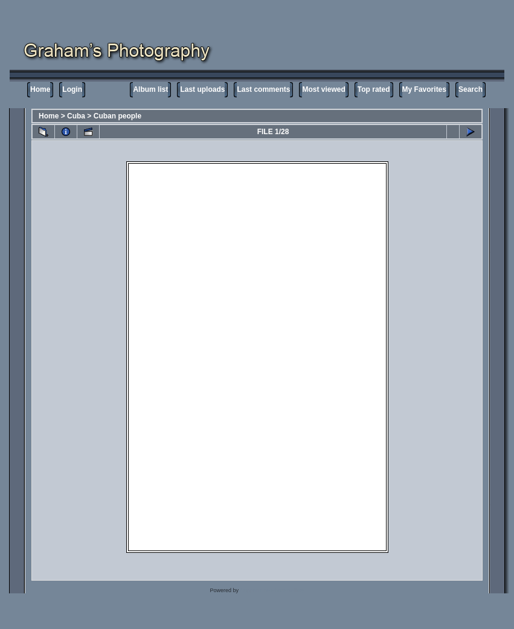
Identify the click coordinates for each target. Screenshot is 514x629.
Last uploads (202, 89)
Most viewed (323, 89)
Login (72, 89)
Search (470, 89)
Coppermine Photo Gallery (272, 590)
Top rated (374, 89)
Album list (150, 89)
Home (40, 89)
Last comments (263, 89)
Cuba (76, 116)
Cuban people (117, 116)
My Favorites (424, 89)
